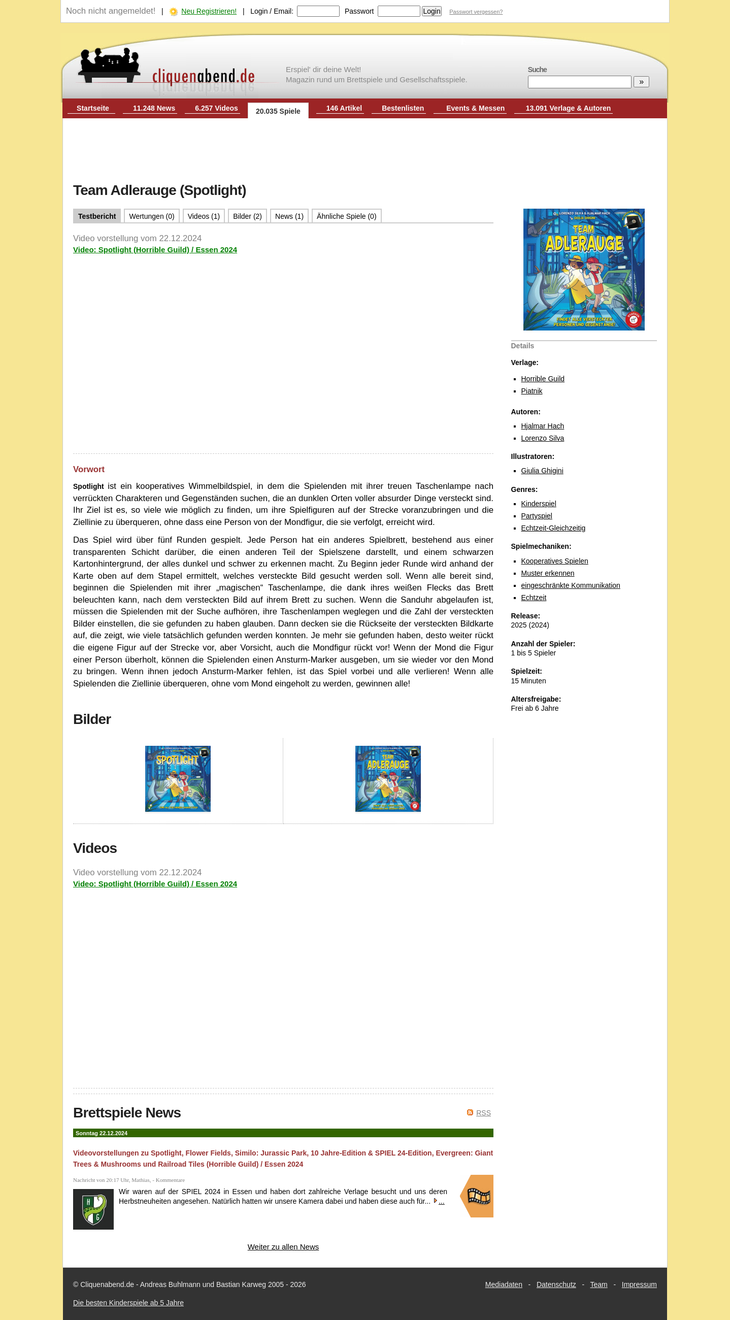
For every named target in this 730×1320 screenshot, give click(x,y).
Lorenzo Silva (543, 438)
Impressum (639, 1284)
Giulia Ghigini (542, 471)
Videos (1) (204, 216)
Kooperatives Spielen (554, 561)
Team (599, 1284)
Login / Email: (271, 11)
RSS (483, 1113)
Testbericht (97, 216)
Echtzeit (534, 597)
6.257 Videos (216, 108)
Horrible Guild (543, 379)
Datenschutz (556, 1284)
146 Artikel (344, 108)
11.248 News (154, 108)
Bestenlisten (403, 108)
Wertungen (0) (151, 216)
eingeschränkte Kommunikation (570, 585)
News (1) (289, 216)
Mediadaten (503, 1284)
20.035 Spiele (278, 111)
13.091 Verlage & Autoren (568, 108)
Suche (537, 69)
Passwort (359, 11)
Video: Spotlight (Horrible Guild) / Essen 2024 (155, 249)
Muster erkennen (548, 573)
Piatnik (532, 391)
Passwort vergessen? (476, 12)
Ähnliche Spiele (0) (347, 216)
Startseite (93, 108)
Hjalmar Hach (543, 426)
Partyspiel (536, 516)
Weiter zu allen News (283, 1246)
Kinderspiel (538, 504)
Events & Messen (475, 108)
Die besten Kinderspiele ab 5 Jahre (128, 1303)
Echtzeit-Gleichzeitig (553, 528)
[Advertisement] (365, 151)
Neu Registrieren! (209, 11)
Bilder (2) (247, 216)
